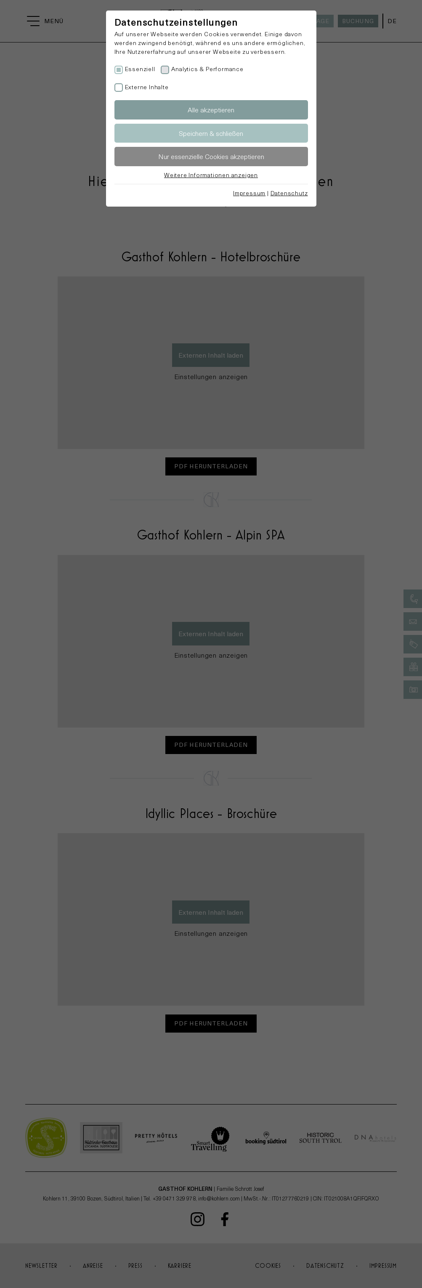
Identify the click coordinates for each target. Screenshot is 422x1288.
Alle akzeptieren (211, 109)
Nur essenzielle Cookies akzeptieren (211, 156)
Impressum (249, 193)
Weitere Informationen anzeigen (211, 175)
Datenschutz (289, 193)
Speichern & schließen (211, 133)
